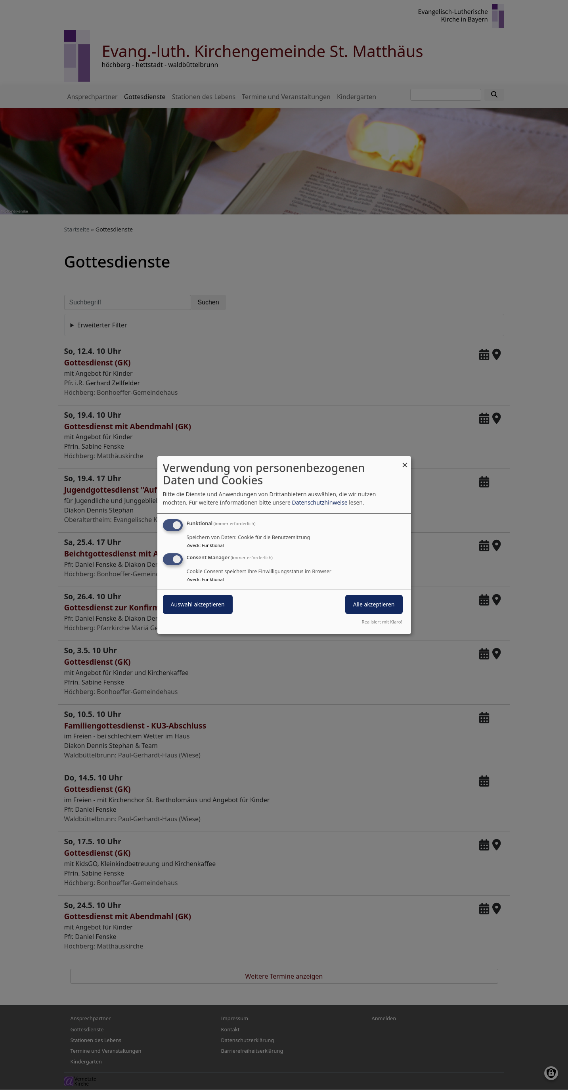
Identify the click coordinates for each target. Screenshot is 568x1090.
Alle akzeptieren (374, 604)
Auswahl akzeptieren (198, 604)
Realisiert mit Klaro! (382, 622)
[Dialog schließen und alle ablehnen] (405, 461)
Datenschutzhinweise (319, 502)
